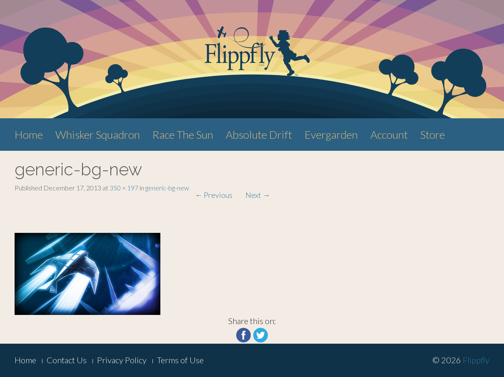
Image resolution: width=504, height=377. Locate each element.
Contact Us (67, 360)
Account (389, 134)
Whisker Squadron (97, 134)
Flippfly (476, 360)
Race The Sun (182, 134)
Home (29, 134)
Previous (213, 195)
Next (257, 195)
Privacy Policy (122, 360)
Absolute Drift (259, 134)
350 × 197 (124, 188)
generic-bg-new (167, 188)
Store (432, 134)
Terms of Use (180, 360)
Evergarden (331, 134)
